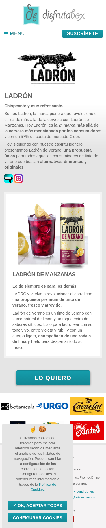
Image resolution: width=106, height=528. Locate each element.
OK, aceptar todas (39, 505)
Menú (17, 33)
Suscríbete (82, 33)
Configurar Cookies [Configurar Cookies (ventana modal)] (37, 517)
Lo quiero (53, 378)
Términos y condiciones (77, 491)
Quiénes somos (83, 497)
